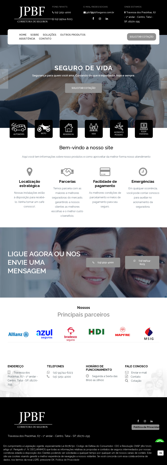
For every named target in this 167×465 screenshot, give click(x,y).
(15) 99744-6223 (63, 19)
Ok (160, 453)
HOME (23, 34)
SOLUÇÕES (49, 34)
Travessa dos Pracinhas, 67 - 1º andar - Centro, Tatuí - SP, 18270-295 (140, 17)
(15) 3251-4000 (63, 12)
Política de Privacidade (67, 459)
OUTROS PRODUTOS (72, 34)
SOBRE (34, 34)
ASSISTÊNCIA (27, 38)
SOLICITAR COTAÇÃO (141, 36)
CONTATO (45, 38)
